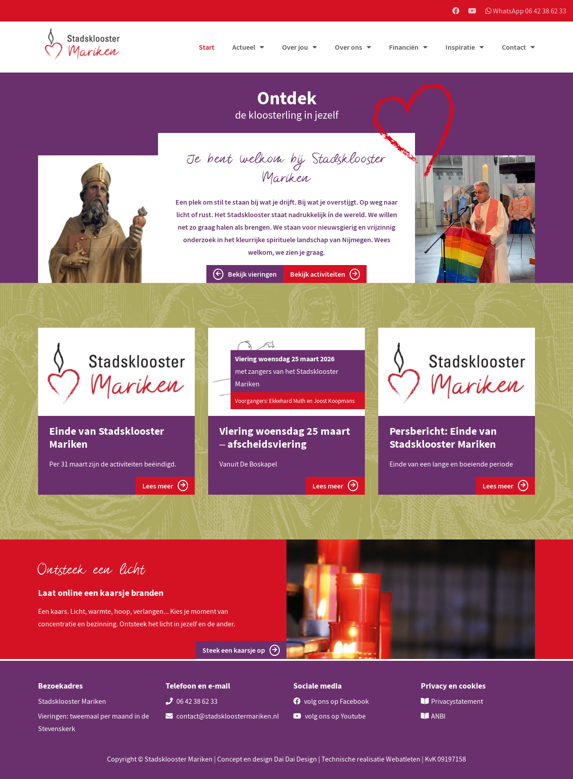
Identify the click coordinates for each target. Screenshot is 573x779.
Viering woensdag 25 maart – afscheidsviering (284, 438)
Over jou (295, 47)
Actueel (243, 47)
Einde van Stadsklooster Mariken (106, 438)
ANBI (438, 715)
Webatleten (403, 758)
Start (206, 47)
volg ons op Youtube (329, 715)
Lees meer (165, 486)
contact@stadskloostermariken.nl (222, 715)
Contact (514, 47)
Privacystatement (457, 701)
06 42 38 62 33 (192, 701)
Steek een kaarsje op (241, 651)
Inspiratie (460, 47)
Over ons (348, 47)
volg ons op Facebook (331, 701)
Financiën (404, 47)
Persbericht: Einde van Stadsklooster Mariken (443, 438)
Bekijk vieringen (245, 275)
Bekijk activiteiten (325, 275)
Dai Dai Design (295, 758)
